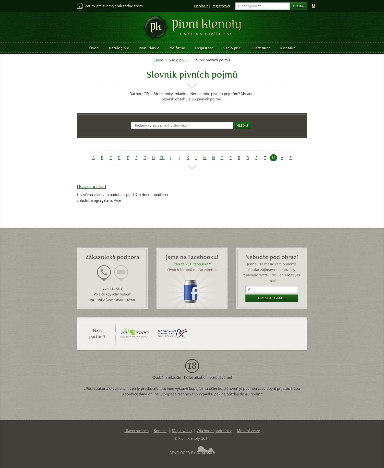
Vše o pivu (232, 48)
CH (162, 157)
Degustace (204, 48)
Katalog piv (119, 48)
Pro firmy (176, 48)
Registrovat (221, 6)
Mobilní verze (248, 430)
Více (117, 200)
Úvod (94, 48)
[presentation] (104, 273)
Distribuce (261, 48)
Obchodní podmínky (214, 430)
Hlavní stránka (136, 430)
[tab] (104, 276)
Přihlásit (201, 6)
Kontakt (287, 48)
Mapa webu (182, 430)
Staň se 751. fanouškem (192, 264)
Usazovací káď (91, 186)
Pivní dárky (149, 48)
